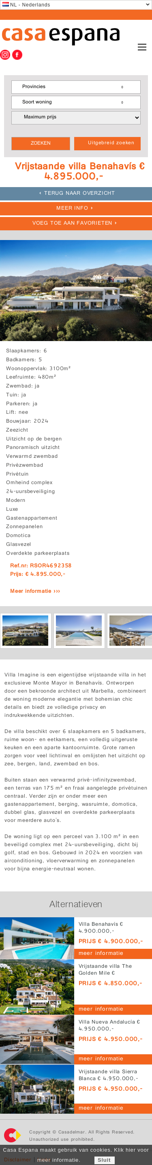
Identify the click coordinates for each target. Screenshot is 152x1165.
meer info (72, 208)
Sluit (104, 1160)
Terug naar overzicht (79, 193)
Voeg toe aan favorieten (72, 223)
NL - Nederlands (26, 5)
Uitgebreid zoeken (111, 143)
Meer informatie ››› (35, 591)
